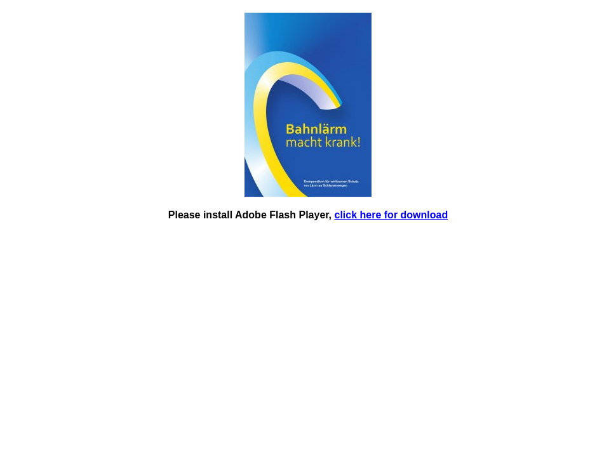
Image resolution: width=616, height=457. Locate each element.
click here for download (391, 214)
